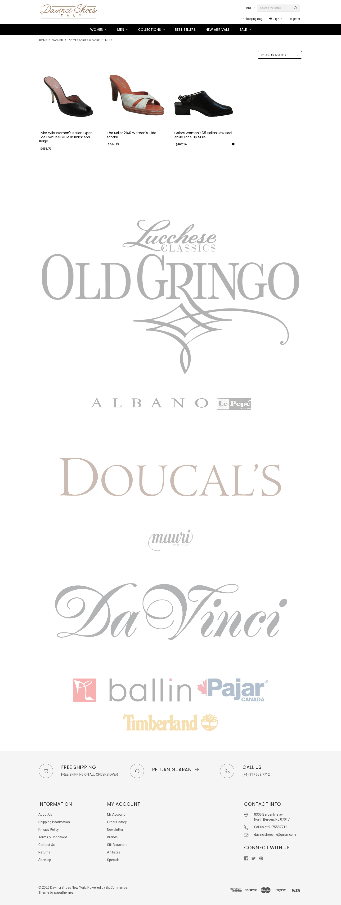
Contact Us (46, 845)
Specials (113, 860)
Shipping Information (54, 822)
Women (98, 29)
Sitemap (44, 860)
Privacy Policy (48, 829)
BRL (250, 8)
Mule (108, 40)
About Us (45, 814)
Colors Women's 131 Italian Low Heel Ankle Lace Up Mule (203, 135)
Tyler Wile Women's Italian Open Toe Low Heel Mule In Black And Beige (66, 137)
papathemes (63, 892)
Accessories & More (84, 40)
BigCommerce (116, 887)
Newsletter (115, 829)
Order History (117, 822)
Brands (112, 837)
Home (43, 40)
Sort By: (265, 54)
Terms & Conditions (52, 837)
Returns (44, 852)
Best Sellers (185, 29)
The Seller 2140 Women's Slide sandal (131, 135)
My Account (116, 814)
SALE (245, 29)
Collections (151, 29)
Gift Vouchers (117, 845)
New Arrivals (217, 29)
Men (122, 29)
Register (294, 19)
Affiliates (113, 852)
